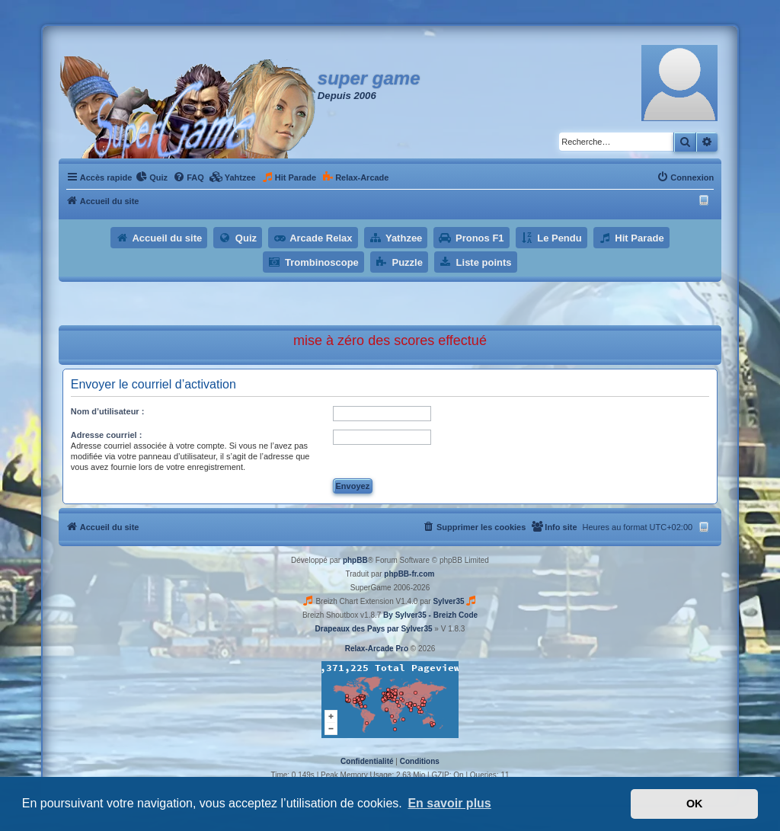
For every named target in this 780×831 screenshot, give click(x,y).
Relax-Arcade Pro (376, 648)
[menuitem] (152, 177)
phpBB (355, 560)
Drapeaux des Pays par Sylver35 (374, 629)
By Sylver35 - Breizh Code (430, 615)
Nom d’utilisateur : (108, 411)
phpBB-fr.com (409, 574)
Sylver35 (448, 601)
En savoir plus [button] (449, 803)
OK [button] (694, 803)
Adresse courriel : (106, 434)
